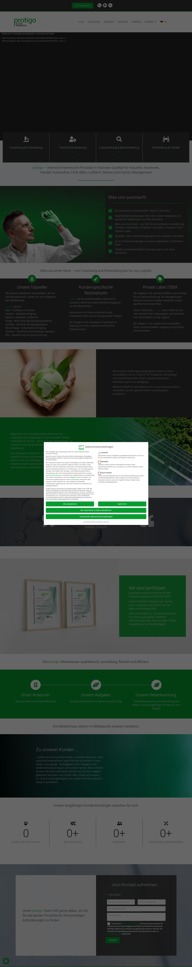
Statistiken (104, 462)
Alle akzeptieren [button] (70, 504)
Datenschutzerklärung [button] (96, 522)
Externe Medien (105, 473)
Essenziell (103, 453)
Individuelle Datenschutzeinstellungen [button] (96, 517)
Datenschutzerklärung (53, 475)
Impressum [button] (106, 522)
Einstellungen (74, 479)
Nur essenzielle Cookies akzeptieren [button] (96, 510)
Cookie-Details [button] (86, 522)
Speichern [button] (122, 504)
